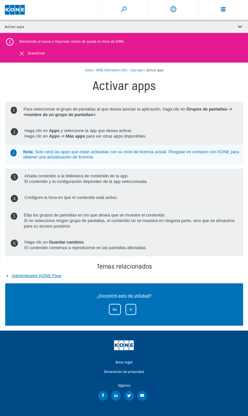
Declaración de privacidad (124, 371)
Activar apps (14, 26)
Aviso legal (124, 362)
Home (89, 70)
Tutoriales (136, 70)
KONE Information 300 (111, 70)
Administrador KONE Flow (36, 275)
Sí (130, 309)
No (115, 309)
